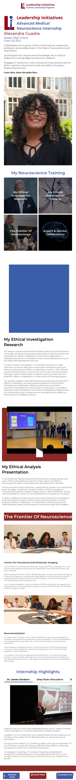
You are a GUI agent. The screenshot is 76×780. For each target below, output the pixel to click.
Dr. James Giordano (18, 679)
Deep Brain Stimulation (50, 679)
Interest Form (10, 775)
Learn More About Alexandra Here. (21, 72)
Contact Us (65, 774)
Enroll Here (38, 774)
